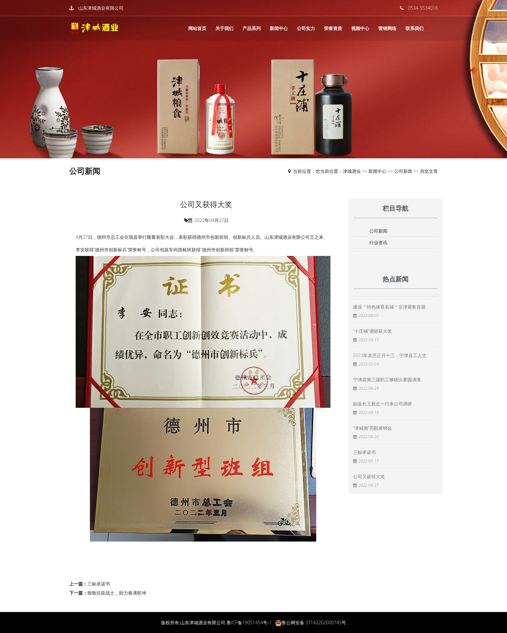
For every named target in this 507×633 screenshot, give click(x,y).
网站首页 (197, 28)
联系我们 (414, 28)
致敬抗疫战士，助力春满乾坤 (116, 593)
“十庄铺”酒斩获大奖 (372, 331)
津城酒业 (352, 171)
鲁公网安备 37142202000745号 (314, 622)
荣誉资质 (333, 28)
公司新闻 (403, 171)
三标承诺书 (98, 584)
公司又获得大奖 (369, 476)
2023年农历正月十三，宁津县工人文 (390, 355)
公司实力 (306, 28)
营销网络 (387, 28)
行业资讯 (378, 242)
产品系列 (252, 28)
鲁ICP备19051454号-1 (249, 622)
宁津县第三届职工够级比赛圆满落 (387, 379)
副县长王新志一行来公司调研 (382, 404)
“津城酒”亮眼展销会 (372, 428)
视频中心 (360, 28)
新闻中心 (279, 28)
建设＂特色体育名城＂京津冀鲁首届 (389, 307)
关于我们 (224, 28)
